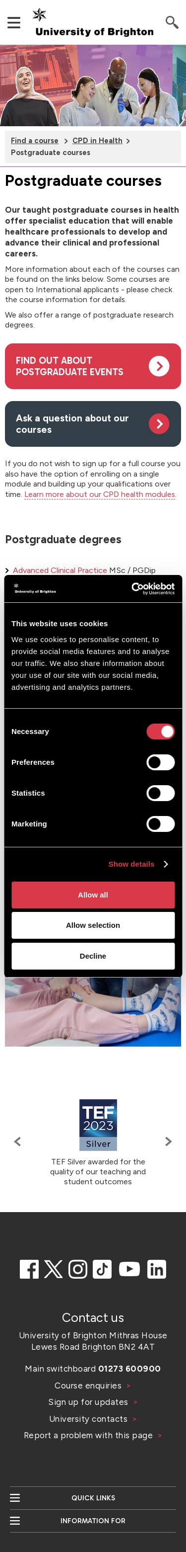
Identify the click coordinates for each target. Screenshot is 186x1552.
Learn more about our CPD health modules (99, 494)
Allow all (93, 895)
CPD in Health (97, 140)
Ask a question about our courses (72, 423)
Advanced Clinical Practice (60, 570)
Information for (93, 1521)
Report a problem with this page (89, 1435)
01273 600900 (129, 1369)
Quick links (93, 1498)
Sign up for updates (89, 1402)
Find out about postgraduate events (70, 366)
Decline (93, 956)
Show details (132, 864)
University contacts (88, 1419)
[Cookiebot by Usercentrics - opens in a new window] (132, 588)
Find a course (35, 140)
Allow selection (93, 925)
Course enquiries (89, 1385)
